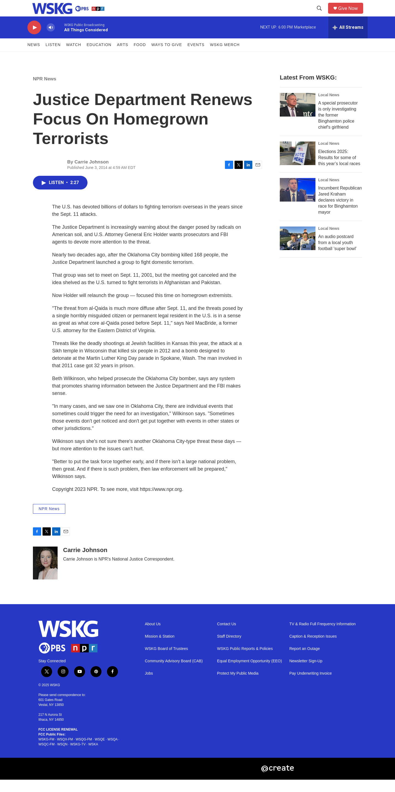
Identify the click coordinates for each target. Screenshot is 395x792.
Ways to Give (166, 57)
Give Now (351, 14)
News (33, 57)
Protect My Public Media (237, 686)
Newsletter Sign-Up (306, 673)
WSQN (62, 757)
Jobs (149, 686)
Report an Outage (304, 661)
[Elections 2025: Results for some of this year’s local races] (297, 165)
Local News (328, 107)
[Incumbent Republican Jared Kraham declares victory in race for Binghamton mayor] (297, 202)
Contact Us (226, 636)
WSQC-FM (46, 757)
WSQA (112, 752)
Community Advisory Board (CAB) (174, 673)
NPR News (44, 91)
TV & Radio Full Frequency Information (322, 636)
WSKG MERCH (225, 57)
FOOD (140, 57)
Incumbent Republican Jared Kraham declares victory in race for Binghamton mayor (340, 212)
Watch (73, 57)
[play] (34, 40)
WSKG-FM (46, 752)
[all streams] (348, 40)
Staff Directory (229, 649)
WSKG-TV (78, 757)
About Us (153, 636)
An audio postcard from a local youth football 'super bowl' (337, 255)
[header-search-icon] (321, 14)
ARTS (122, 57)
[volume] (50, 40)
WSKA (93, 757)
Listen (53, 57)
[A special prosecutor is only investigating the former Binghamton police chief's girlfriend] (297, 117)
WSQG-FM (84, 752)
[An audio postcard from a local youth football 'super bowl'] (297, 250)
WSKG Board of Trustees (166, 661)
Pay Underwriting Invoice (310, 686)
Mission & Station (159, 649)
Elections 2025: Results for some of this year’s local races (339, 170)
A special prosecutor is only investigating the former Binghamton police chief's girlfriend (338, 127)
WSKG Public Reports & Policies (245, 661)
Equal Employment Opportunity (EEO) (249, 673)
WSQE (100, 752)
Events (196, 57)
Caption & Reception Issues (313, 649)
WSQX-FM (65, 752)
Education (99, 57)
